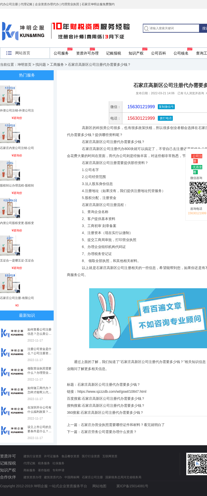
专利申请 (58, 470)
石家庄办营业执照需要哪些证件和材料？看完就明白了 (123, 425)
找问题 (40, 64)
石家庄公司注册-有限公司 (17, 298)
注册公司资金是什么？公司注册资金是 (39, 353)
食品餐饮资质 (70, 456)
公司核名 (181, 53)
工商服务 (57, 64)
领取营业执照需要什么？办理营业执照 (39, 373)
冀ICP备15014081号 (132, 486)
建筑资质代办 (53, 477)
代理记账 (29, 463)
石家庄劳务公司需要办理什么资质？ (109, 432)
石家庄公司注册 (92, 477)
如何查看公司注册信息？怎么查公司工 (39, 334)
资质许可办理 (87, 53)
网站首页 (22, 53)
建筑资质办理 (32, 477)
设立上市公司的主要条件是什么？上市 (39, 431)
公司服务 (61, 53)
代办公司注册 (9, 4)
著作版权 (44, 470)
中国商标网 (71, 477)
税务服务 (44, 463)
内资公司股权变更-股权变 (17, 223)
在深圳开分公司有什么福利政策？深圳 (39, 412)
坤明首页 (24, 64)
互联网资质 (109, 456)
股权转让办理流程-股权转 (17, 185)
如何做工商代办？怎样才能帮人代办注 (39, 392)
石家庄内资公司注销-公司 (17, 148)
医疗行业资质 (91, 456)
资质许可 (8, 456)
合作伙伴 (8, 477)
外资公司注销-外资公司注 (17, 110)
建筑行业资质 (32, 456)
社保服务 (58, 463)
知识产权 (136, 53)
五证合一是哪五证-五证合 (17, 260)
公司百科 (158, 53)
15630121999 (140, 118)
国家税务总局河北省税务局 (123, 477)
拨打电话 (165, 118)
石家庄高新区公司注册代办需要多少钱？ (113, 398)
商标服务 (29, 470)
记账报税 (113, 53)
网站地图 (99, 486)
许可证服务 (51, 456)
